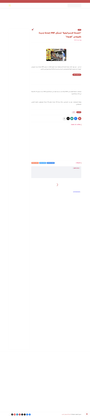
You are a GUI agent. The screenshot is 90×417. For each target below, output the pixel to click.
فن (24, 5)
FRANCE (50, 5)
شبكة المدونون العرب (66, 414)
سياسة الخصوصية (59, 1)
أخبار (79, 29)
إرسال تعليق (76, 168)
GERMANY (38, 5)
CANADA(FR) (44, 5)
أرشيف (75, 1)
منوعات (27, 5)
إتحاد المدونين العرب (68, 1)
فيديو (21, 5)
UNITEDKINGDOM (61, 5)
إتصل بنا (79, 1)
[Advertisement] (45, 19)
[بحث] (10, 5)
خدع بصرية (32, 5)
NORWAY (54, 5)
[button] (75, 118)
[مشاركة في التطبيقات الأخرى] (64, 118)
